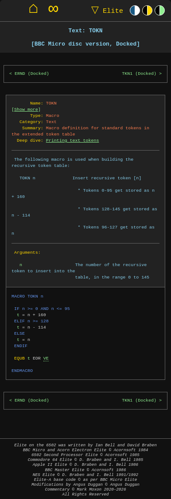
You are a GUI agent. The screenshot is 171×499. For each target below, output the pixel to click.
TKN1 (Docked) (139, 74)
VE (46, 358)
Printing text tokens (72, 140)
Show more (26, 109)
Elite (105, 10)
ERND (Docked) (32, 74)
